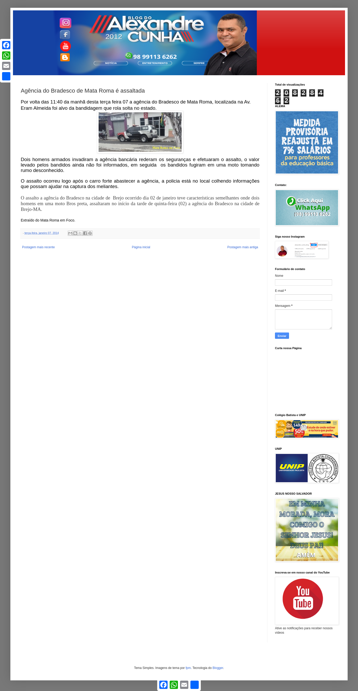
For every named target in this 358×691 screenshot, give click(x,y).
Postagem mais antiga (242, 247)
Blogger (217, 668)
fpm (188, 668)
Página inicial (141, 247)
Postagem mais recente (38, 247)
